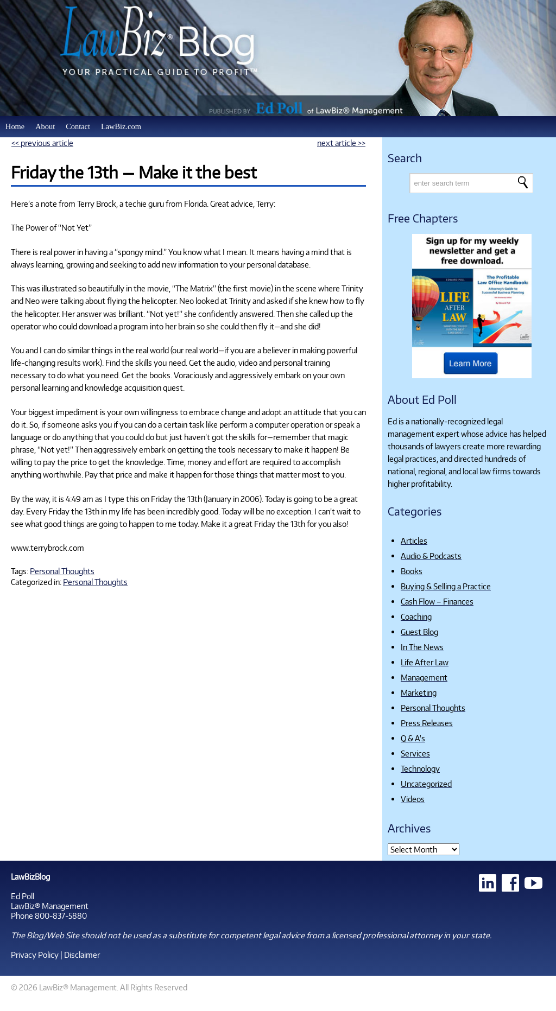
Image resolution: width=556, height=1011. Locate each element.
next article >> (341, 143)
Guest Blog (419, 632)
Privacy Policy (35, 954)
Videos (413, 799)
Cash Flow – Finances (437, 601)
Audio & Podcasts (431, 556)
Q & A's (413, 738)
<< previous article (42, 143)
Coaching (416, 616)
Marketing (419, 692)
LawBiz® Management (50, 906)
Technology (420, 768)
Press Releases (427, 723)
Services (415, 753)
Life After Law (424, 662)
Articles (414, 540)
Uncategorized (426, 784)
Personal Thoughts (62, 571)
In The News (422, 647)
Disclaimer (82, 954)
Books (411, 571)
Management (424, 677)
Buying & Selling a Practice (446, 586)
